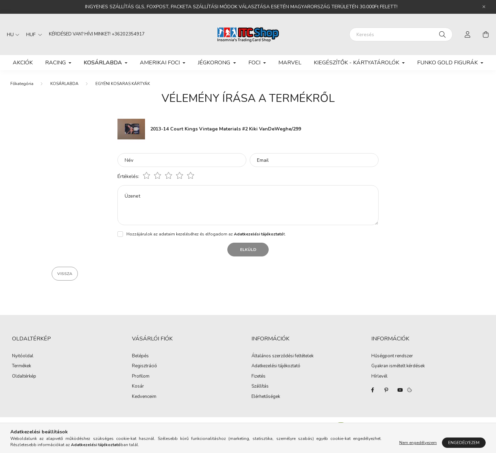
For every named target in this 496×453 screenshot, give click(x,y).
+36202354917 (128, 34)
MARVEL (289, 62)
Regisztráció (144, 366)
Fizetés (258, 376)
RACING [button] (56, 62)
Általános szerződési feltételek (282, 356)
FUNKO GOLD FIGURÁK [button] (448, 62)
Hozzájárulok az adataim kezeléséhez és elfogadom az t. (206, 234)
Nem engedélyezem (418, 442)
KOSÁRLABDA (64, 83)
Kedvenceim (144, 397)
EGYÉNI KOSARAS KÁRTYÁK (122, 83)
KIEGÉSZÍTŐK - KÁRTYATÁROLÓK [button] (357, 62)
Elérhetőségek (265, 397)
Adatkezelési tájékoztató (275, 366)
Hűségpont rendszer (392, 356)
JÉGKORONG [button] (214, 62)
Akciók (23, 62)
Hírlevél (379, 376)
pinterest (386, 390)
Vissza (64, 273)
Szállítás (260, 386)
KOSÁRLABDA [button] (103, 62)
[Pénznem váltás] (32, 34)
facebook (373, 390)
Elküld (248, 249)
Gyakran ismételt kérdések (398, 366)
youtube (400, 390)
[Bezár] (484, 7)
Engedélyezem (463, 442)
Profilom (140, 376)
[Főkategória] (21, 83)
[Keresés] (401, 34)
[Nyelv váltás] (11, 34)
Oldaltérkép (24, 376)
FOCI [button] (255, 62)
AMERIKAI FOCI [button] (160, 62)
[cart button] (486, 34)
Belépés (140, 356)
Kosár (138, 386)
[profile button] (468, 34)
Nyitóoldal (22, 356)
